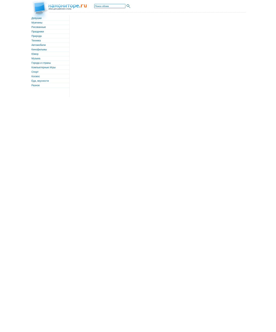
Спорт (35, 71)
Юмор (35, 53)
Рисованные (39, 27)
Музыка (36, 58)
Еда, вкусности (40, 80)
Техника (36, 40)
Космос (36, 76)
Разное (36, 85)
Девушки (37, 18)
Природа (37, 36)
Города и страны (41, 62)
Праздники (38, 31)
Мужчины (37, 22)
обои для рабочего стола (60, 9)
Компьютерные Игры (44, 67)
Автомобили (39, 45)
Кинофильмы (39, 49)
